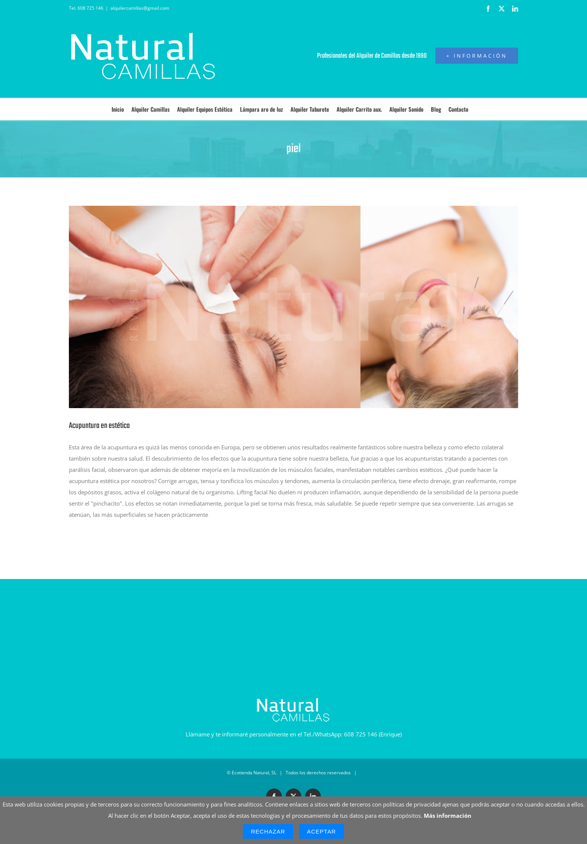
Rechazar (268, 831)
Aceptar (321, 831)
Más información (447, 815)
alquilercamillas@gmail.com (139, 8)
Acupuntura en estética (99, 425)
